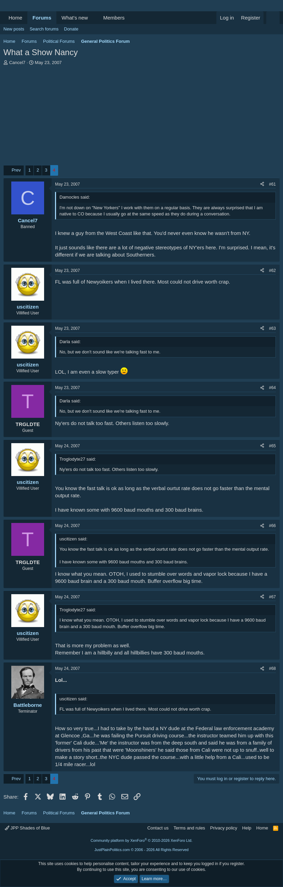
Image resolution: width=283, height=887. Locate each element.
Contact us (158, 827)
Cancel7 (17, 62)
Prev (16, 170)
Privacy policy (223, 827)
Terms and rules (189, 827)
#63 (272, 328)
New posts (13, 29)
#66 (272, 525)
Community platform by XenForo (141, 840)
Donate (71, 29)
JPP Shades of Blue (27, 827)
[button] (93, 17)
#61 (272, 184)
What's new (75, 18)
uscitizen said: (73, 538)
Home (15, 18)
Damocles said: (74, 197)
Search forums (44, 29)
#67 (272, 597)
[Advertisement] (141, 117)
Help (247, 827)
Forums (41, 18)
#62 (272, 270)
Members (114, 18)
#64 (272, 387)
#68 (272, 668)
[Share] (262, 184)
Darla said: (70, 341)
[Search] (273, 17)
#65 (272, 446)
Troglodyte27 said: (77, 459)
